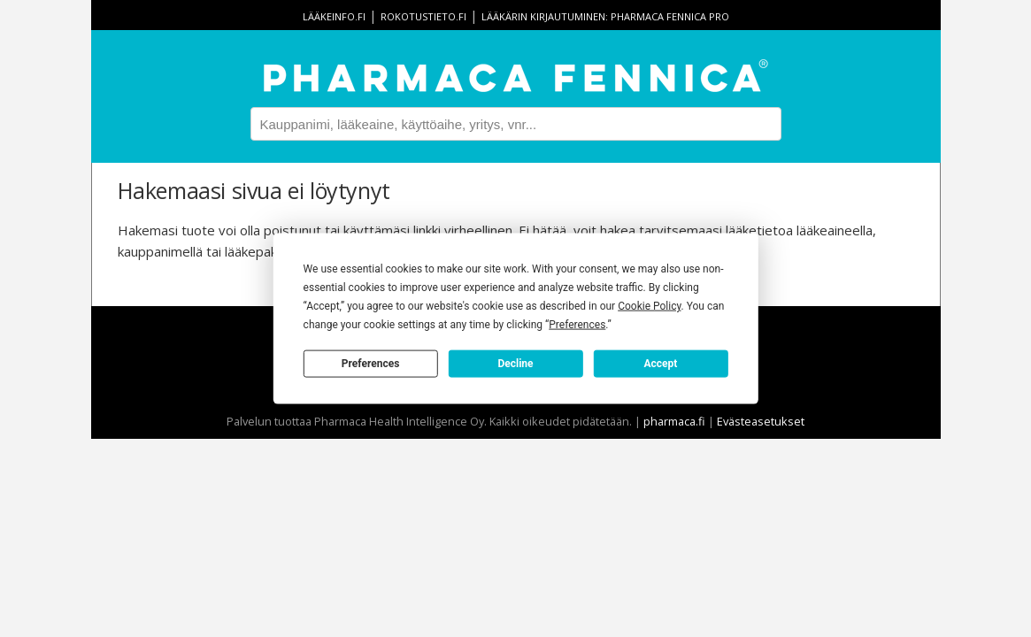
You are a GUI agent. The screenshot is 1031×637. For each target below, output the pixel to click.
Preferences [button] (577, 324)
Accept (660, 363)
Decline (515, 363)
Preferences (371, 363)
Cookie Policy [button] (649, 306)
